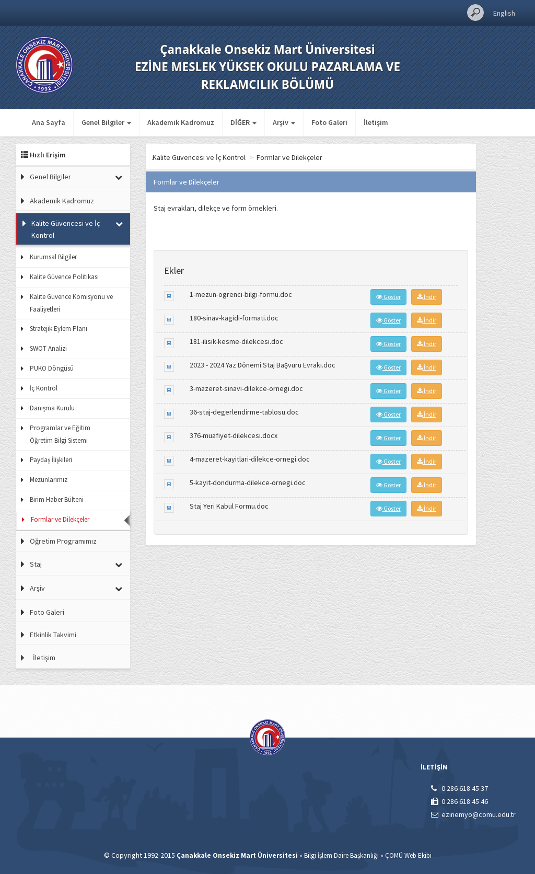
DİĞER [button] (243, 122)
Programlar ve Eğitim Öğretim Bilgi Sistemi (60, 434)
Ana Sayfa (48, 122)
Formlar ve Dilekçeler (60, 519)
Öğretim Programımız (63, 541)
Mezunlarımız (48, 479)
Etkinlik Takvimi (53, 634)
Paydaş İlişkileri (51, 459)
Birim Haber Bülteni (57, 499)
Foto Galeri (329, 122)
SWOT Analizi (48, 348)
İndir (426, 297)
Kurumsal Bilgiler (53, 256)
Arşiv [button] (284, 122)
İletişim (376, 122)
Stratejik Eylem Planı (58, 328)
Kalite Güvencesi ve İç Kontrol (65, 228)
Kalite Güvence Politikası (64, 276)
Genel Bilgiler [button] (106, 122)
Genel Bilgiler (50, 176)
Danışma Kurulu (52, 408)
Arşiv (37, 588)
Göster (388, 297)
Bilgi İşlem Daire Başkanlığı (341, 855)
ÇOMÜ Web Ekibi (408, 855)
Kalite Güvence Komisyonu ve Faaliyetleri (71, 303)
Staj (36, 564)
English (504, 13)
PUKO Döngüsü (52, 368)
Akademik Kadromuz (180, 122)
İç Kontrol (43, 388)
